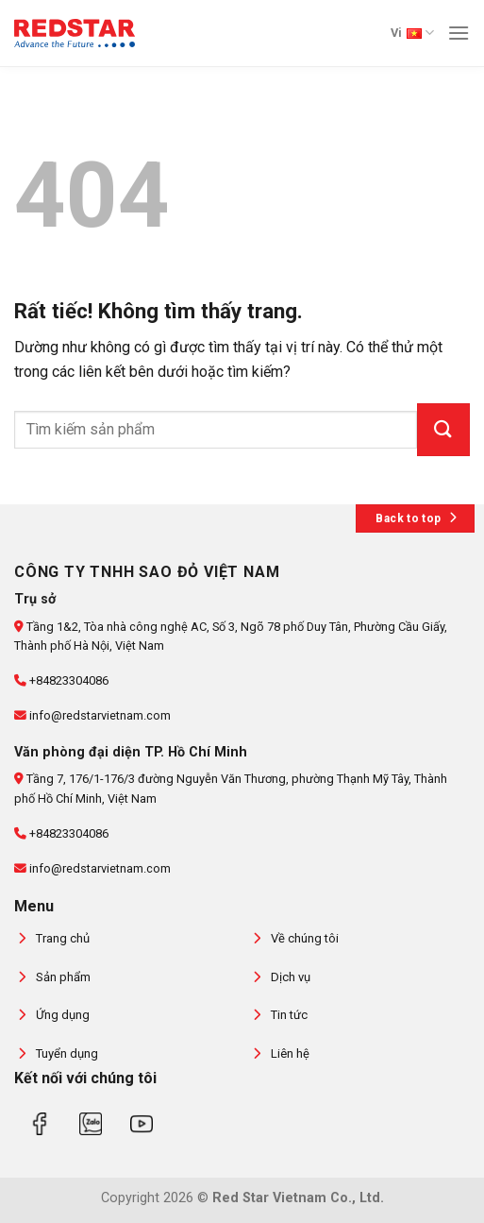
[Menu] (458, 32)
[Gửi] (443, 429)
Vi (412, 33)
